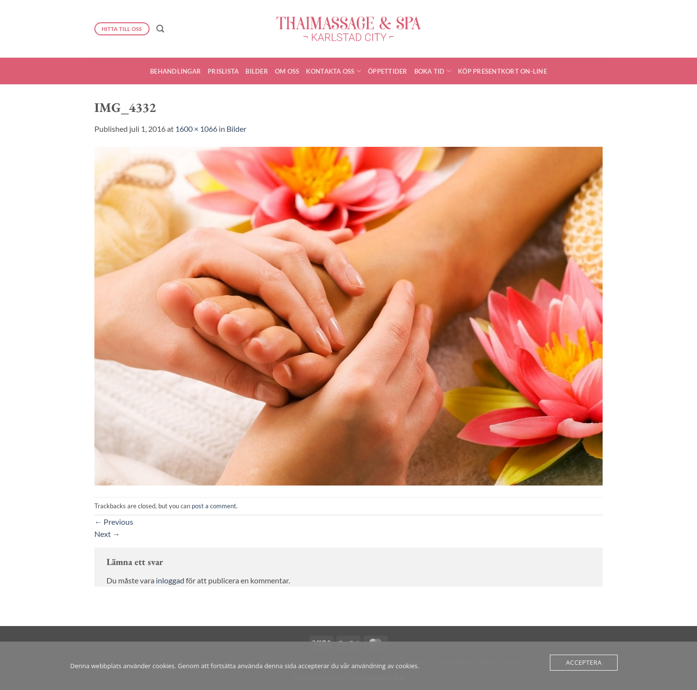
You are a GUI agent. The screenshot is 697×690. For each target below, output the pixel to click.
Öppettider (388, 71)
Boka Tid (433, 71)
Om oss (287, 71)
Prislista (223, 71)
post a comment (214, 506)
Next (107, 533)
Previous (113, 521)
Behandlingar (175, 71)
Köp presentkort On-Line (502, 71)
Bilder (256, 71)
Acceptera (584, 662)
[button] (160, 28)
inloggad (170, 580)
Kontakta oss (333, 71)
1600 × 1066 (196, 128)
